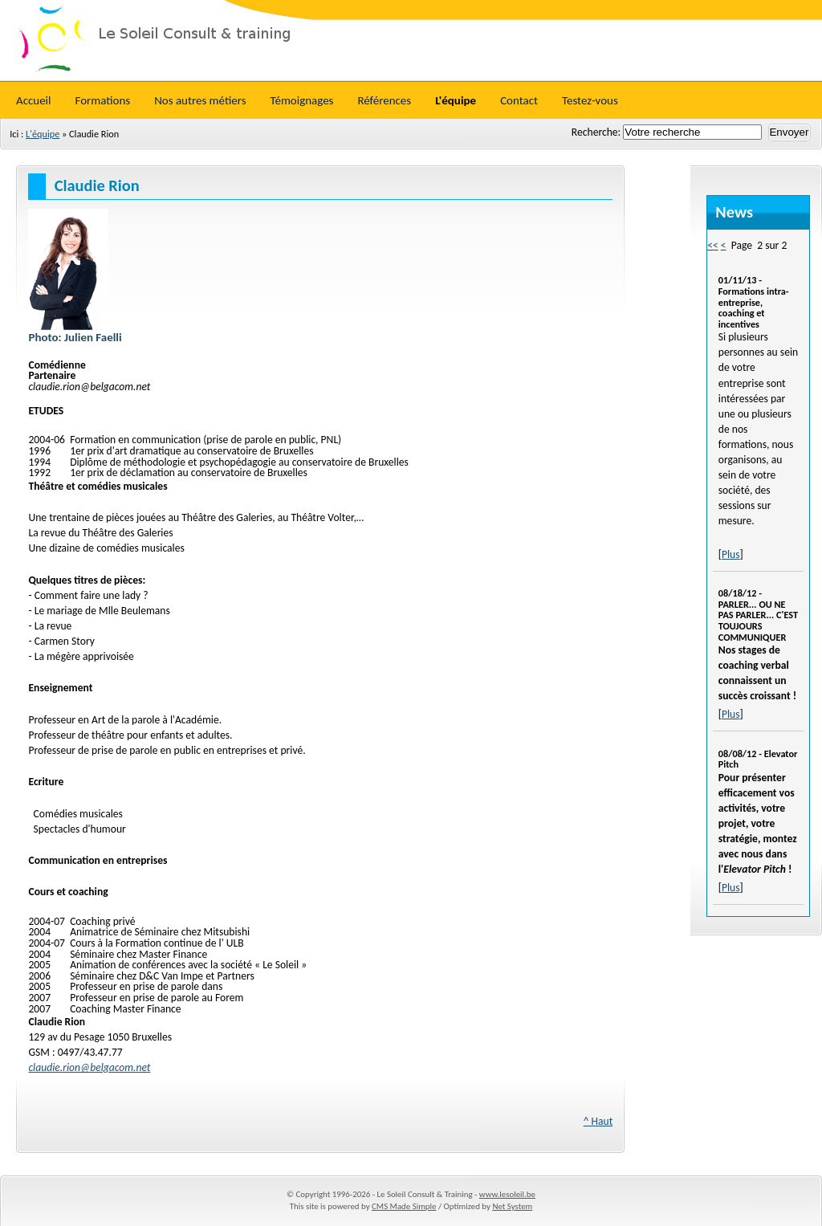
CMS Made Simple (404, 1206)
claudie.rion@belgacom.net (89, 1067)
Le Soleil (411, 40)
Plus (731, 554)
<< (712, 245)
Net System (512, 1206)
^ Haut (598, 1121)
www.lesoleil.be (507, 1194)
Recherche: (597, 132)
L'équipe (42, 134)
